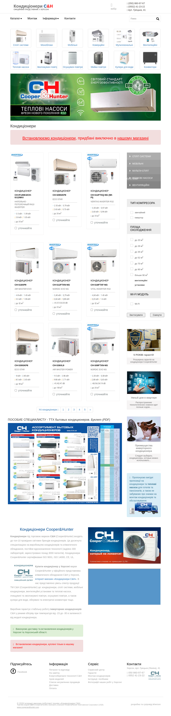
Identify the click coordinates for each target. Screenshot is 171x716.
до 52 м (136, 258)
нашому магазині (133, 138)
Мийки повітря (98, 60)
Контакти (70, 18)
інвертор (136, 218)
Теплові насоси (21, 60)
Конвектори (150, 60)
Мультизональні (124, 38)
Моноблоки (46, 38)
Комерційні (98, 38)
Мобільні (72, 38)
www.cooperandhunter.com (28, 708)
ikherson (156, 705)
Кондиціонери (28, 6)
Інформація (51, 18)
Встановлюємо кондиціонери (49, 138)
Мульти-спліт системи (138, 172)
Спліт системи (21, 38)
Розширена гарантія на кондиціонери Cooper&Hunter (143, 362)
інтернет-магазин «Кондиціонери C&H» (56, 580)
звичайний (137, 213)
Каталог (16, 18)
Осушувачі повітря (73, 60)
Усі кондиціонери (48, 410)
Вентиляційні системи (138, 187)
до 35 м (136, 252)
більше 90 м (139, 276)
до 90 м (136, 270)
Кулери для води (124, 60)
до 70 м (136, 264)
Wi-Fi (135, 304)
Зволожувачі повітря (47, 60)
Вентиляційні (150, 38)
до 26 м (136, 246)
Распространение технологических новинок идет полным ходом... (144, 405)
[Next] (90, 410)
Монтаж (32, 18)
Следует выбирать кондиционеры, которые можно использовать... (143, 459)
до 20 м (136, 241)
